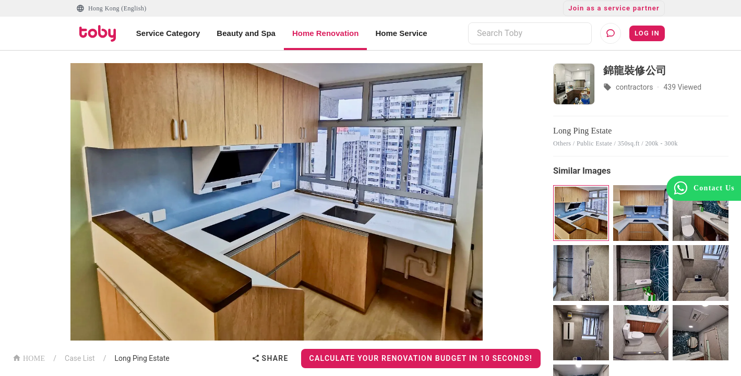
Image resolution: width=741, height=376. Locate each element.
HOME (29, 357)
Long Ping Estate (141, 358)
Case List (80, 358)
